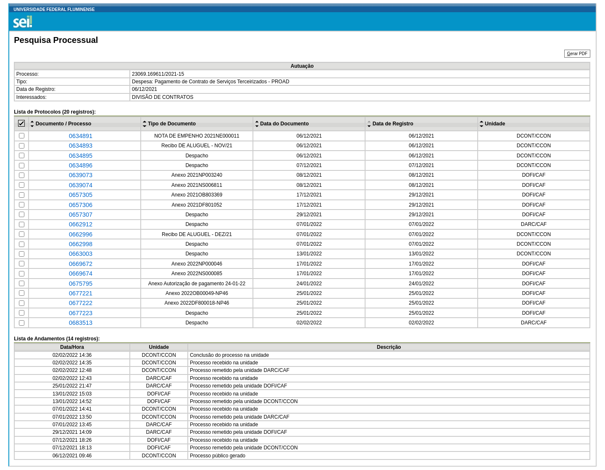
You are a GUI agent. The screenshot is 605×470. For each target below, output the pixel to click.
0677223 (80, 313)
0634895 (80, 155)
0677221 (80, 293)
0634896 (80, 165)
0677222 (80, 303)
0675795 (80, 283)
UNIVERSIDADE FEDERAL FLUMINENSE (54, 9)
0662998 (80, 244)
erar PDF (577, 53)
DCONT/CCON (534, 136)
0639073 (80, 175)
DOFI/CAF (533, 175)
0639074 (80, 185)
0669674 (80, 273)
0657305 (80, 194)
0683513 (80, 322)
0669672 (80, 263)
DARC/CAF (534, 224)
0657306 (80, 205)
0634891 (80, 136)
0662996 (80, 234)
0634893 (80, 145)
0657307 (80, 214)
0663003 (80, 253)
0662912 (80, 224)
